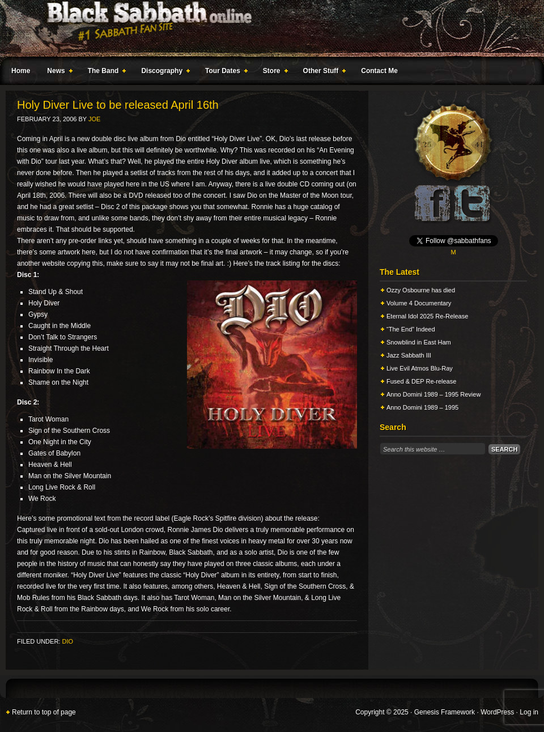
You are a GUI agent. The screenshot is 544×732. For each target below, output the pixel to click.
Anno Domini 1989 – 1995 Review (433, 394)
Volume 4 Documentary (418, 303)
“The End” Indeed (410, 329)
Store (273, 72)
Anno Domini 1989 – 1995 (422, 407)
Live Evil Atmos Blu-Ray (419, 368)
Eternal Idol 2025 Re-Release (427, 316)
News (57, 72)
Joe (94, 119)
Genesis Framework (444, 712)
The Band (105, 72)
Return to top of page (44, 712)
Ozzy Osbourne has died (420, 290)
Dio (67, 641)
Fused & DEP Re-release (421, 381)
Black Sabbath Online (266, 28)
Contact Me (379, 71)
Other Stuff (322, 72)
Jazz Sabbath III (408, 355)
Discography (163, 72)
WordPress (497, 712)
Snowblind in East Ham (418, 342)
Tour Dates (224, 72)
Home (20, 71)
